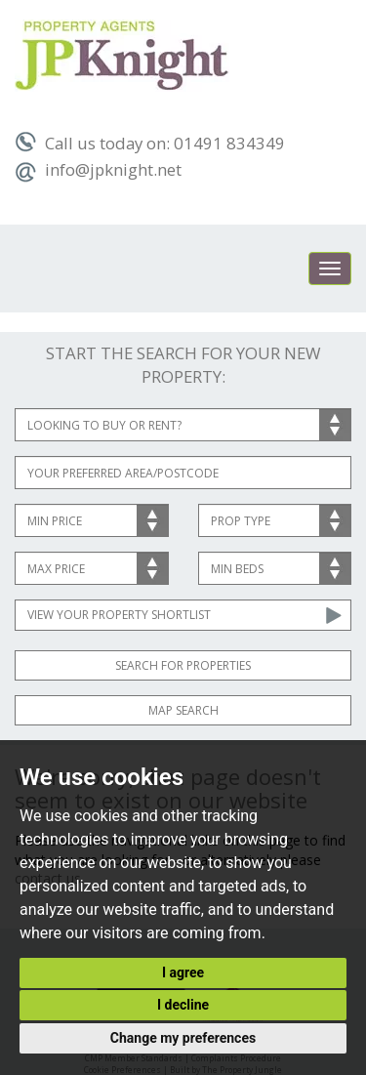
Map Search (183, 710)
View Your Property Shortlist (119, 614)
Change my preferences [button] (183, 1038)
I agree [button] (183, 972)
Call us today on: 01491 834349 (150, 143)
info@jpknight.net (98, 169)
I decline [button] (183, 1005)
